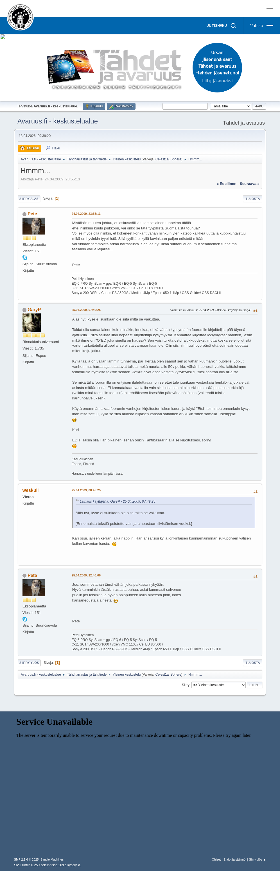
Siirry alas (29, 198)
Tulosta (252, 198)
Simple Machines (52, 859)
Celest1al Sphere (168, 159)
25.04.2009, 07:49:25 (86, 309)
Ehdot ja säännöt (234, 859)
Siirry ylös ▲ (257, 859)
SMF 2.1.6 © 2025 (26, 859)
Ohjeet (216, 859)
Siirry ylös (29, 662)
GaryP (34, 309)
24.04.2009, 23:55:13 (86, 213)
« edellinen (226, 184)
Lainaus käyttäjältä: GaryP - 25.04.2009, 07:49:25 (117, 501)
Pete (32, 213)
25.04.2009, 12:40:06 (86, 575)
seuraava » (249, 184)
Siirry (185, 685)
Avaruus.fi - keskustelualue (57, 121)
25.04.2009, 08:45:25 (86, 490)
